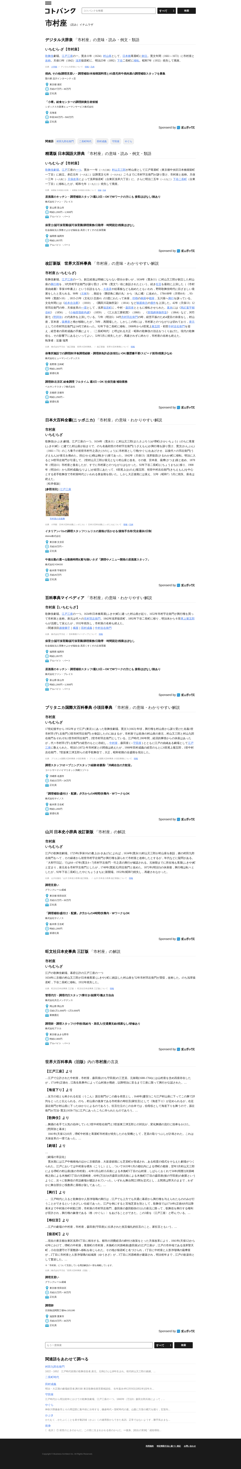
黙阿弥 (57, 317)
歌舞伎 (49, 56)
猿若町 (107, 307)
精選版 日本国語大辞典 (65, 153)
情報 (87, 67)
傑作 (153, 302)
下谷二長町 (180, 179)
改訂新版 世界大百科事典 (68, 263)
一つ (78, 169)
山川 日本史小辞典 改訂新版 (69, 832)
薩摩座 (66, 321)
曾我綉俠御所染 (157, 312)
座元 (192, 321)
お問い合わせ (190, 1446)
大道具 (107, 289)
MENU (48, 3)
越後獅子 (64, 628)
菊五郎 (156, 326)
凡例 (92, 67)
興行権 (55, 284)
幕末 (169, 307)
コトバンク (60, 11)
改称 (48, 60)
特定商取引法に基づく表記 (169, 1446)
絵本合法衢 (71, 302)
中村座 (113, 743)
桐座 (143, 298)
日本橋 (126, 56)
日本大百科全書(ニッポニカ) (70, 420)
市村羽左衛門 (129, 317)
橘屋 (75, 628)
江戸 (64, 169)
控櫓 (135, 298)
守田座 (115, 141)
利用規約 (150, 1446)
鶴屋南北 (142, 302)
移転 (136, 60)
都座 (151, 298)
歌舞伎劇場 (52, 169)
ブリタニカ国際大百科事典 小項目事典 (78, 707)
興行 (171, 298)
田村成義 (102, 141)
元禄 (84, 293)
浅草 (78, 60)
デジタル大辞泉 (59, 40)
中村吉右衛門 (176, 326)
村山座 (107, 56)
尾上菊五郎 (188, 618)
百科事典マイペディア (65, 598)
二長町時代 (85, 141)
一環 (84, 307)
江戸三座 (67, 56)
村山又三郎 (119, 169)
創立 (144, 56)
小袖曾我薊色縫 (79, 312)
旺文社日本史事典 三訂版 (67, 951)
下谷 (120, 60)
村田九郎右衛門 (65, 141)
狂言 (158, 284)
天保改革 (73, 179)
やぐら (128, 141)
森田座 (129, 307)
